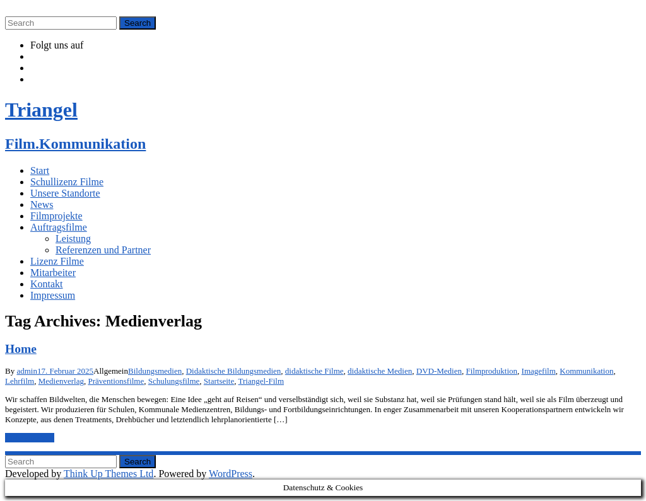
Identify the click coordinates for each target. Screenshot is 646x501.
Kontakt (46, 284)
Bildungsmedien (155, 371)
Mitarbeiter (53, 272)
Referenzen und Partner (103, 250)
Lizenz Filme (57, 261)
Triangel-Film (261, 381)
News (41, 204)
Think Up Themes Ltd (108, 473)
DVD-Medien (439, 371)
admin (26, 371)
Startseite (219, 381)
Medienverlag (61, 381)
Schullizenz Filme (66, 181)
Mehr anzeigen (29, 437)
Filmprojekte (56, 215)
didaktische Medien (380, 371)
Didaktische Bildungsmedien (233, 371)
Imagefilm (539, 371)
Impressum (52, 295)
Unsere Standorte (65, 193)
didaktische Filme (314, 371)
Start (39, 170)
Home (21, 348)
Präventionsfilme (116, 381)
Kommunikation (586, 371)
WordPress (230, 473)
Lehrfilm (19, 381)
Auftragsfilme (58, 227)
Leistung (73, 238)
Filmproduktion (491, 371)
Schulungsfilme (174, 381)
